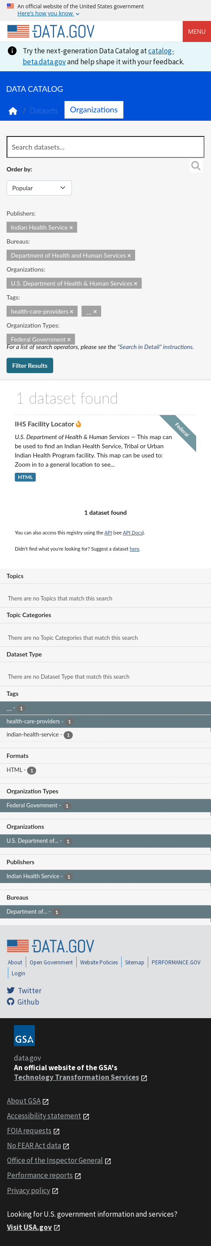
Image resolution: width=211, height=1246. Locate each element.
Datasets (44, 110)
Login (18, 973)
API (108, 532)
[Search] (196, 165)
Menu (197, 31)
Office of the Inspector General (55, 1160)
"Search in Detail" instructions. (156, 346)
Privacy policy (28, 1190)
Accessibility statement (44, 1115)
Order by (19, 169)
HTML (25, 477)
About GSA (24, 1101)
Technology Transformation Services (76, 1077)
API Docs (133, 532)
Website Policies (99, 962)
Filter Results (30, 365)
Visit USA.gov (29, 1227)
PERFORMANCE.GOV (176, 962)
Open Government (51, 962)
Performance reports (40, 1175)
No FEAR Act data (34, 1145)
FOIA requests (29, 1130)
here (135, 548)
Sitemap (134, 962)
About (15, 962)
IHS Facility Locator (44, 423)
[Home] (50, 31)
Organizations (94, 109)
